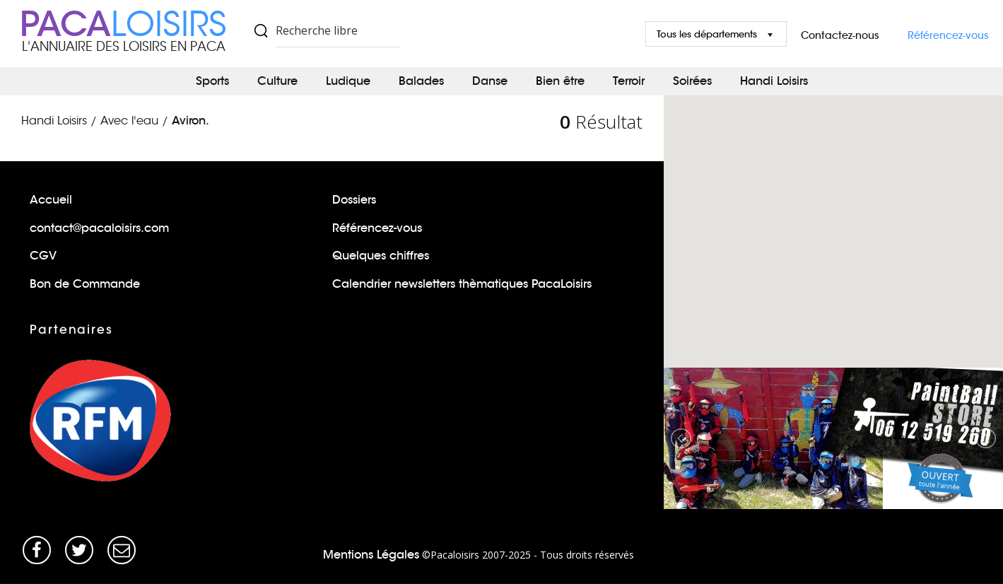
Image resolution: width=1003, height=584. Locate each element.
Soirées (692, 81)
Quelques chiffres (380, 255)
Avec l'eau (129, 121)
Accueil (51, 199)
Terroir (629, 81)
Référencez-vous (948, 35)
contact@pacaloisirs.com (99, 228)
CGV (43, 255)
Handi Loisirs (774, 81)
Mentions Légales (371, 554)
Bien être (560, 81)
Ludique (348, 81)
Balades (421, 81)
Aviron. (190, 120)
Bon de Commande (85, 283)
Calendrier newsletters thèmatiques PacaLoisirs (462, 283)
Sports (212, 81)
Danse (490, 81)
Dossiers (354, 199)
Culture (277, 81)
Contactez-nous (840, 35)
